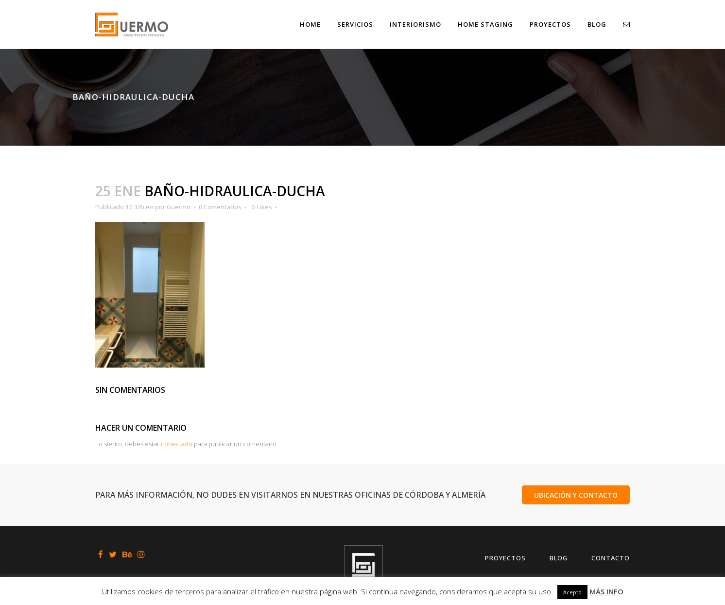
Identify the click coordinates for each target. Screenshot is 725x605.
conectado (176, 443)
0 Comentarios (220, 206)
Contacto (610, 558)
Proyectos (505, 558)
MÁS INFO (606, 591)
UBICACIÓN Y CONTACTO (576, 494)
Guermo (178, 206)
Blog (559, 558)
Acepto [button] (572, 592)
